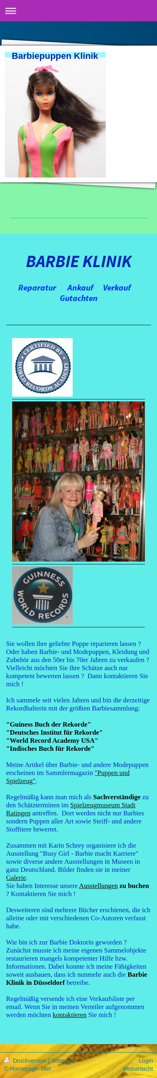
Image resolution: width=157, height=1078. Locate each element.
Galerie (16, 878)
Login (146, 1060)
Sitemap (61, 1060)
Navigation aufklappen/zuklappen (78, 10)
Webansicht (138, 1068)
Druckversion (26, 1060)
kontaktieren (70, 1015)
